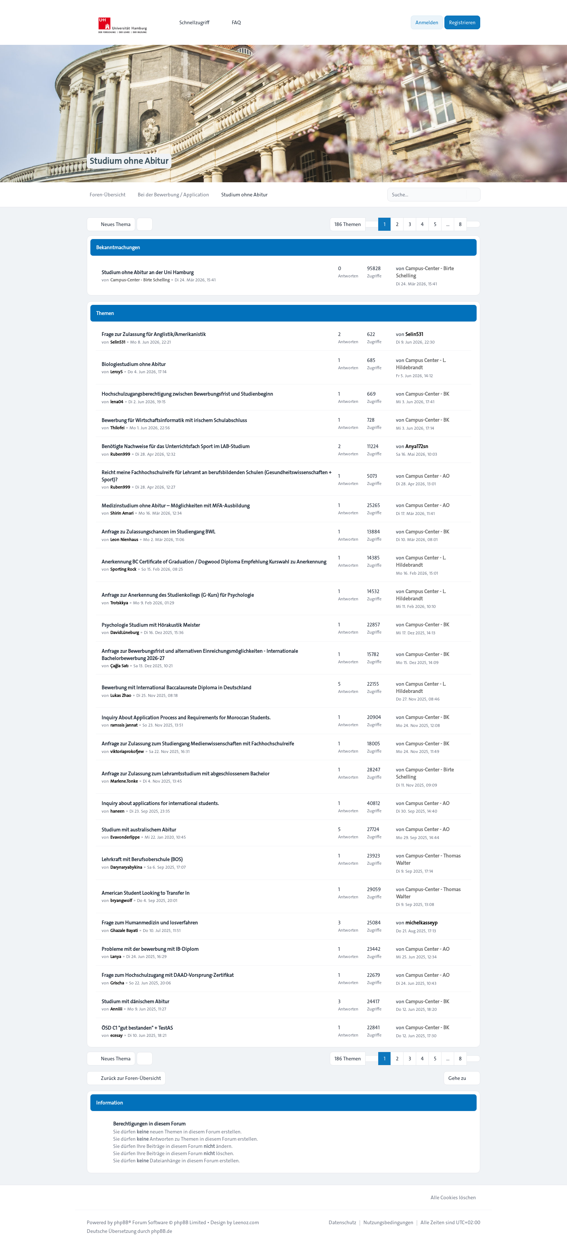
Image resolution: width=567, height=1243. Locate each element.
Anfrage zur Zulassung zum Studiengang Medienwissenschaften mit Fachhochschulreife (198, 743)
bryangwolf (121, 900)
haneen (117, 810)
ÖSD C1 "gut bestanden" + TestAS (137, 1027)
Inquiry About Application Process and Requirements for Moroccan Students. (186, 717)
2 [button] (397, 224)
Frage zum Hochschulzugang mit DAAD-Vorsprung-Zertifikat (168, 975)
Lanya (115, 956)
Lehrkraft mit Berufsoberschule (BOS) (142, 859)
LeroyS (116, 371)
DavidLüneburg (124, 632)
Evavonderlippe (125, 837)
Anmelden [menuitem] (426, 22)
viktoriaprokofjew (127, 751)
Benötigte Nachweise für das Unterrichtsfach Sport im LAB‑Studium (176, 446)
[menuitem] (191, 22)
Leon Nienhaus (124, 539)
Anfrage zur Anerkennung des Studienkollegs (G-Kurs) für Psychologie (178, 595)
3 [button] (410, 224)
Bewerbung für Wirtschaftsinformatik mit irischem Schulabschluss (174, 420)
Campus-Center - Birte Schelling (140, 279)
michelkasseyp (421, 922)
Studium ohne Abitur (129, 161)
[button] (473, 224)
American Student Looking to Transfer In (145, 893)
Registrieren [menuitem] (462, 22)
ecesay (116, 1035)
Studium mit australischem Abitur (139, 829)
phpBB (121, 1222)
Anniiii (116, 1009)
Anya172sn (416, 446)
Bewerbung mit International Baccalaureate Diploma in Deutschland (176, 687)
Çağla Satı (119, 665)
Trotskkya (119, 602)
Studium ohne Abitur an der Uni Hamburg (147, 272)
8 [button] (460, 224)
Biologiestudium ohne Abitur (134, 364)
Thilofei (117, 427)
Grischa (117, 983)
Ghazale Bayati (124, 930)
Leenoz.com (246, 1222)
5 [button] (435, 224)
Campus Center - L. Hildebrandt (421, 364)
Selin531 (117, 341)
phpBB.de (161, 1230)
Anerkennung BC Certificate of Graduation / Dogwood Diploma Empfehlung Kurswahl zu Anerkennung (214, 561)
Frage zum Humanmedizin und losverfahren (150, 922)
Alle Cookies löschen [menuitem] (448, 1197)
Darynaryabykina (126, 866)
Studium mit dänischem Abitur (135, 1001)
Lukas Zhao (120, 695)
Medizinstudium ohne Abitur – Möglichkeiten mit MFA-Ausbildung (176, 505)
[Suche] (460, 194)
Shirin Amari (121, 513)
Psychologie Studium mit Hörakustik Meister (151, 625)
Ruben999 (120, 453)
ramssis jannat (123, 725)
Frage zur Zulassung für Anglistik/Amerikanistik (154, 334)
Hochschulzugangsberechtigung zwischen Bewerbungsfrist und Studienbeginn (187, 393)
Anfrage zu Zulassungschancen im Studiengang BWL (158, 531)
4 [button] (422, 224)
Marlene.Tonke (124, 781)
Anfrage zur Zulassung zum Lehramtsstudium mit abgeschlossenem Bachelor (185, 773)
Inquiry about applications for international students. (160, 803)
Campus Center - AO (427, 475)
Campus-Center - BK (427, 393)
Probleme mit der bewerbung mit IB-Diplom (150, 949)
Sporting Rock (123, 569)
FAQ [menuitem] (231, 22)
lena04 (116, 401)
